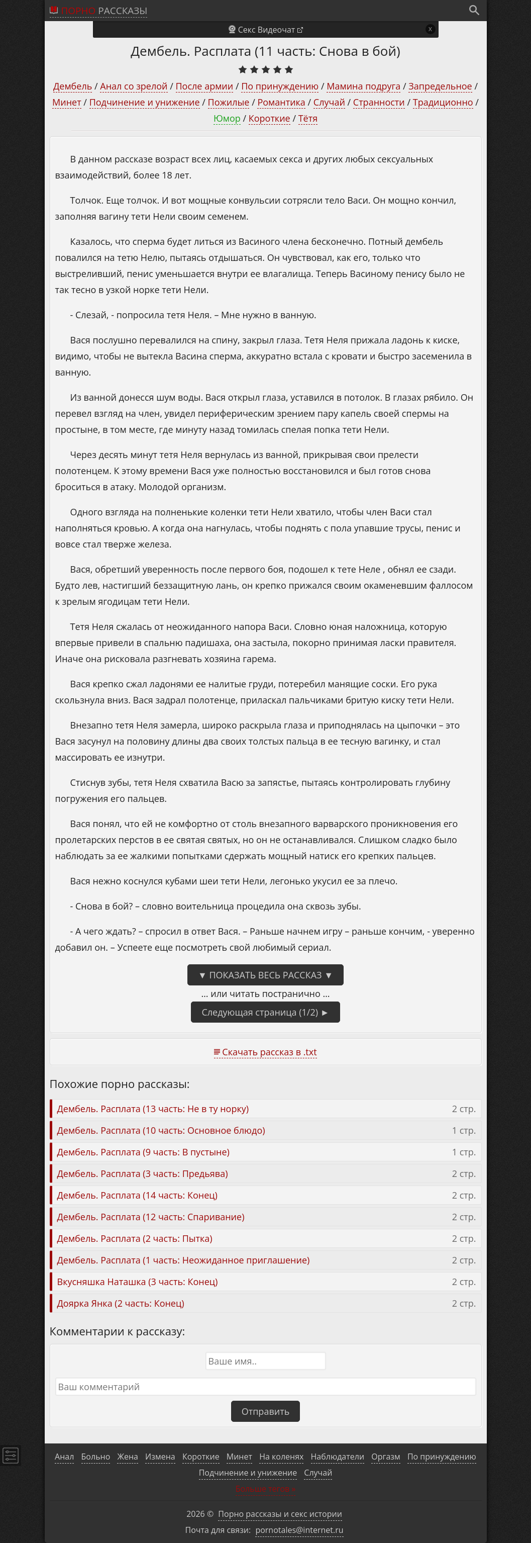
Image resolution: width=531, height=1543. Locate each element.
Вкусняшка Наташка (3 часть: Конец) (137, 1282)
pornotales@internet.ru (299, 1529)
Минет (66, 102)
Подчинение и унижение (144, 102)
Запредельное (440, 86)
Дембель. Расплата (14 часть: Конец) (137, 1195)
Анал (64, 1456)
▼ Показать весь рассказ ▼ (265, 975)
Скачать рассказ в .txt (269, 1052)
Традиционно (443, 102)
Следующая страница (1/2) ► (265, 1012)
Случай (329, 102)
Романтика (281, 102)
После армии (205, 86)
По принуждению (279, 86)
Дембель (72, 86)
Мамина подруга (363, 86)
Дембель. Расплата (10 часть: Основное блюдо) (161, 1130)
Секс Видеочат (266, 29)
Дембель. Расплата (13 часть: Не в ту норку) (153, 1109)
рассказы (104, 10)
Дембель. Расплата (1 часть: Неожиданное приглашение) (183, 1260)
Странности (379, 102)
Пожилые (229, 102)
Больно (96, 1456)
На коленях (281, 1456)
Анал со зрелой (133, 86)
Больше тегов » (266, 1488)
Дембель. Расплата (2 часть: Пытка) (135, 1238)
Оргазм (385, 1456)
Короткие (269, 118)
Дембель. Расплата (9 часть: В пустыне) (143, 1152)
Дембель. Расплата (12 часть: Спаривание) (151, 1217)
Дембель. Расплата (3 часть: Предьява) (142, 1173)
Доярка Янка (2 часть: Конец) (120, 1303)
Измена (160, 1456)
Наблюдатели (338, 1456)
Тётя (307, 118)
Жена (127, 1456)
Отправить (266, 1411)
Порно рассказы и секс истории (280, 1513)
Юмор (227, 118)
